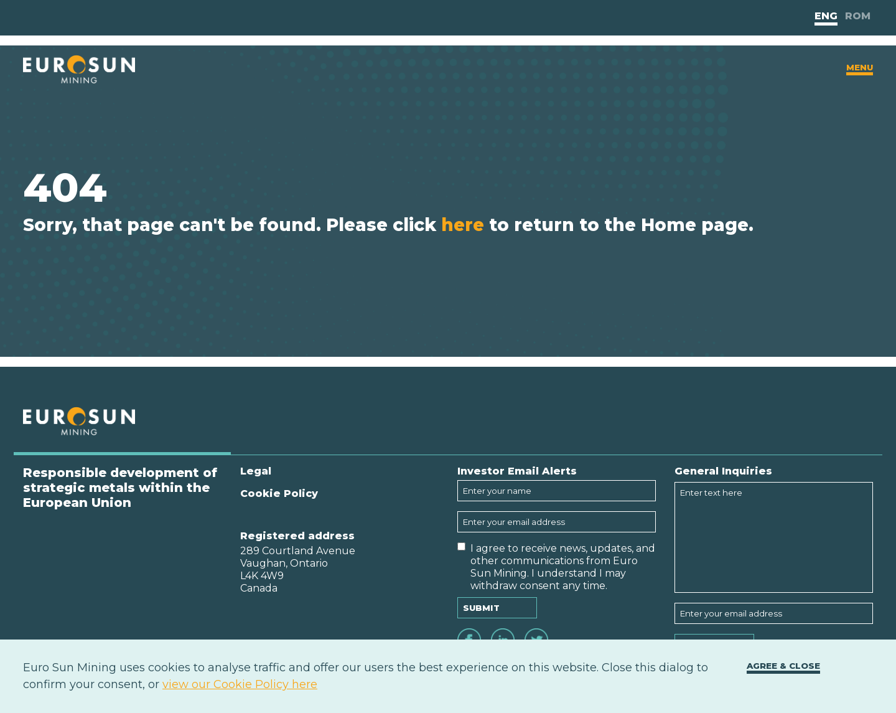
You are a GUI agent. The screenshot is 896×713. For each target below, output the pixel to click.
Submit (481, 608)
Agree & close (783, 666)
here (462, 224)
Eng (826, 16)
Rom (857, 16)
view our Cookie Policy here (239, 684)
